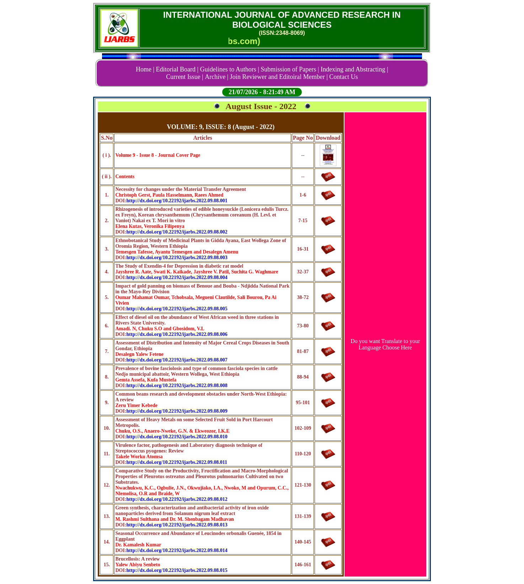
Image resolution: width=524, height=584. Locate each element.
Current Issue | (184, 76)
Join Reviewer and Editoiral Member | (279, 76)
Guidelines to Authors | (229, 69)
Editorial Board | (177, 69)
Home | (145, 69)
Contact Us (343, 76)
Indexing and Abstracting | (354, 69)
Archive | (216, 76)
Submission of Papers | (290, 69)
